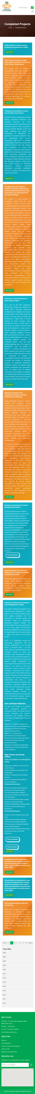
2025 (4, 953)
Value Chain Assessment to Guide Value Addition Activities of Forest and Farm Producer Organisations (17, 62)
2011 (4, 999)
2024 (4, 957)
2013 (4, 990)
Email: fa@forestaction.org (9, 1032)
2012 (4, 995)
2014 (4, 986)
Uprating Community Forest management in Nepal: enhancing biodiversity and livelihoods (16, 395)
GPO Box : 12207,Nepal (8, 1026)
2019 (4, 965)
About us (3, 1040)
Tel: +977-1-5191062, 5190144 (10, 1029)
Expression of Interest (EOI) (9, 1052)
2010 (4, 1003)
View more (9, 52)
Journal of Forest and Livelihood (10, 1046)
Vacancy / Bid (5, 1049)
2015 (4, 982)
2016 (4, 978)
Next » (31, 943)
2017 (4, 974)
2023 (4, 961)
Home (10, 27)
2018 (4, 969)
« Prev (4, 943)
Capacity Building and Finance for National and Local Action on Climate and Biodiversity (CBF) (17, 572)
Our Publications (6, 1043)
